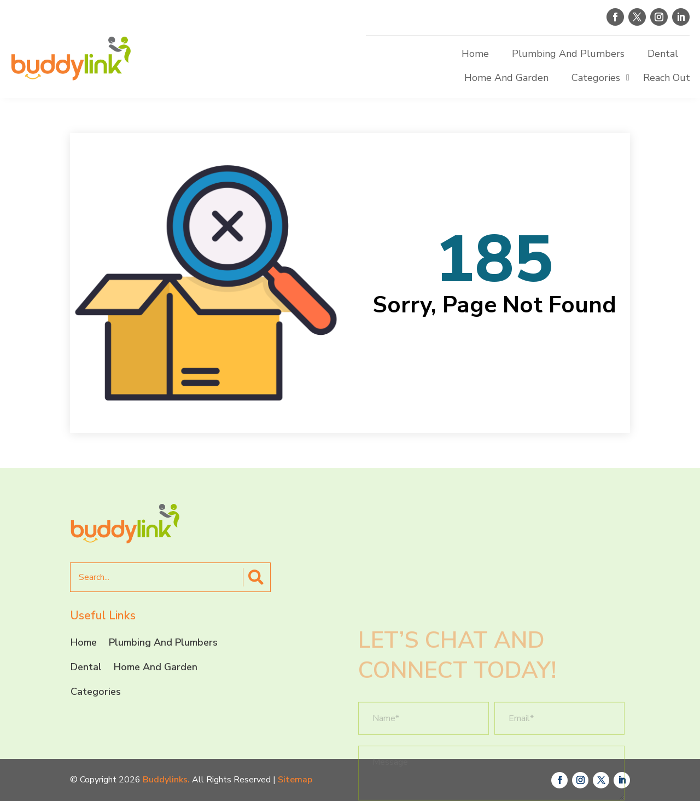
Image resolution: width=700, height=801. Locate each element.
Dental (663, 53)
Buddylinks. (166, 780)
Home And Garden (506, 77)
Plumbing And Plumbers (568, 53)
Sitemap (295, 780)
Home (475, 53)
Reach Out (666, 77)
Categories (595, 77)
